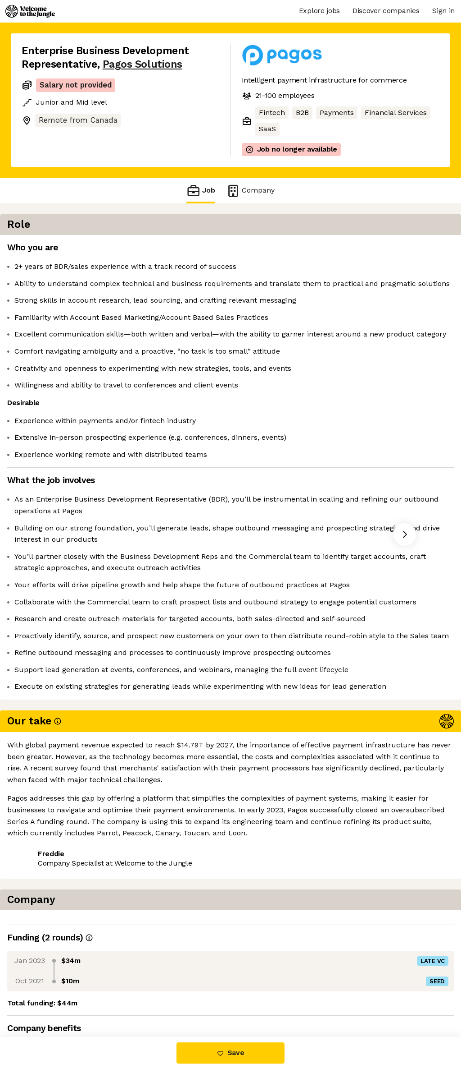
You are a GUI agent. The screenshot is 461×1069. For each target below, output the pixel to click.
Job (200, 190)
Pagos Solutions (142, 64)
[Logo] (30, 11)
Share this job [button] (46, 999)
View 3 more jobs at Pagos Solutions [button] (147, 999)
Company (250, 190)
